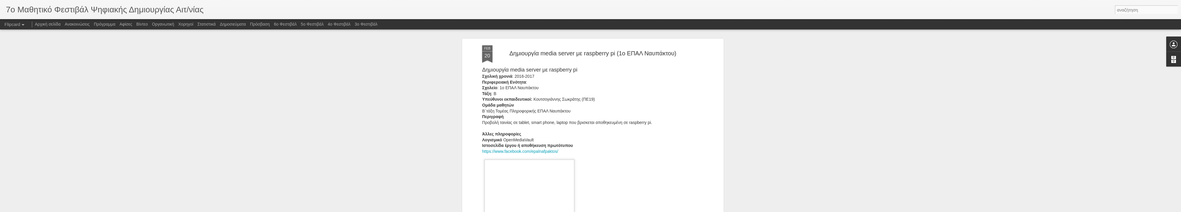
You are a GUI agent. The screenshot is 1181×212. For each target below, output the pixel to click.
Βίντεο (142, 24)
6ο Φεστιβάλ (285, 24)
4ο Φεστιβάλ (339, 24)
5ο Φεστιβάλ (312, 24)
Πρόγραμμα (104, 24)
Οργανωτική (163, 24)
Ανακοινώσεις (77, 24)
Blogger (619, 209)
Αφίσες (126, 24)
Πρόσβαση (260, 24)
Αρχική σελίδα (48, 24)
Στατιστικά (206, 24)
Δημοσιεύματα (233, 24)
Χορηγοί (185, 24)
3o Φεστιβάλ (366, 24)
